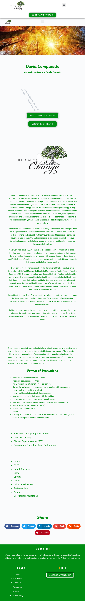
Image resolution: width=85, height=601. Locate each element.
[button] (64, 5)
